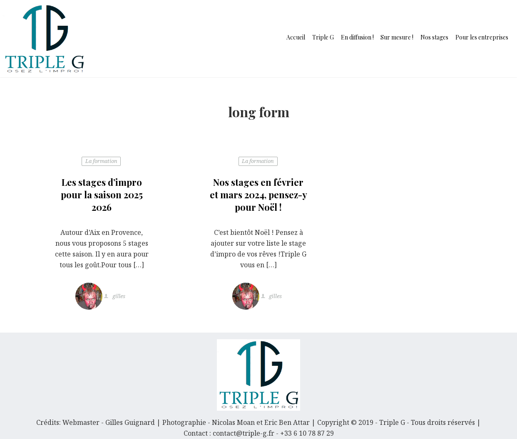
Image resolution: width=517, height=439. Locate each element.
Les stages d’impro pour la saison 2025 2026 (102, 195)
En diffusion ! (357, 37)
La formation (101, 161)
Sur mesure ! (396, 37)
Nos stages (434, 37)
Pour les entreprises (481, 37)
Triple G (323, 37)
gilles (118, 296)
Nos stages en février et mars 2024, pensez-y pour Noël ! (258, 195)
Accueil (295, 37)
